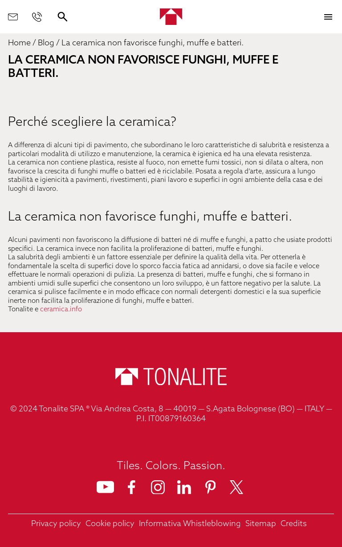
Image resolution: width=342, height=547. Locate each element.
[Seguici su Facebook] (131, 487)
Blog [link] (46, 43)
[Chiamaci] (37, 17)
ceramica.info (61, 309)
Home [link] (19, 43)
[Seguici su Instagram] (158, 487)
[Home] (171, 16)
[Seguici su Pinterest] (210, 487)
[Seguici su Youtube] (105, 487)
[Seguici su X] (236, 487)
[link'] (56, 524)
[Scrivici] (13, 17)
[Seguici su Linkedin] (184, 487)
